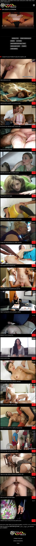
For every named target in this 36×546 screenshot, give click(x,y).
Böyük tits (15, 38)
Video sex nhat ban (4, 526)
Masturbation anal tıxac (18, 43)
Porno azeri (16, 0)
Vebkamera (14, 48)
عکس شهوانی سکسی (25, 526)
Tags (18, 543)
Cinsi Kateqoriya (18, 541)
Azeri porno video (4, 524)
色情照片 (5, 527)
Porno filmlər (18, 538)
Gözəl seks (10, 0)
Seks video (29, 0)
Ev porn (19, 41)
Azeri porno (23, 0)
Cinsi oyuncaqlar (26, 38)
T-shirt (24, 46)
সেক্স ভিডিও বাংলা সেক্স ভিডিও (29, 524)
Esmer (12, 41)
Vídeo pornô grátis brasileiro (15, 524)
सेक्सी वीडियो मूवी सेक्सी (14, 526)
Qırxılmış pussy (15, 46)
